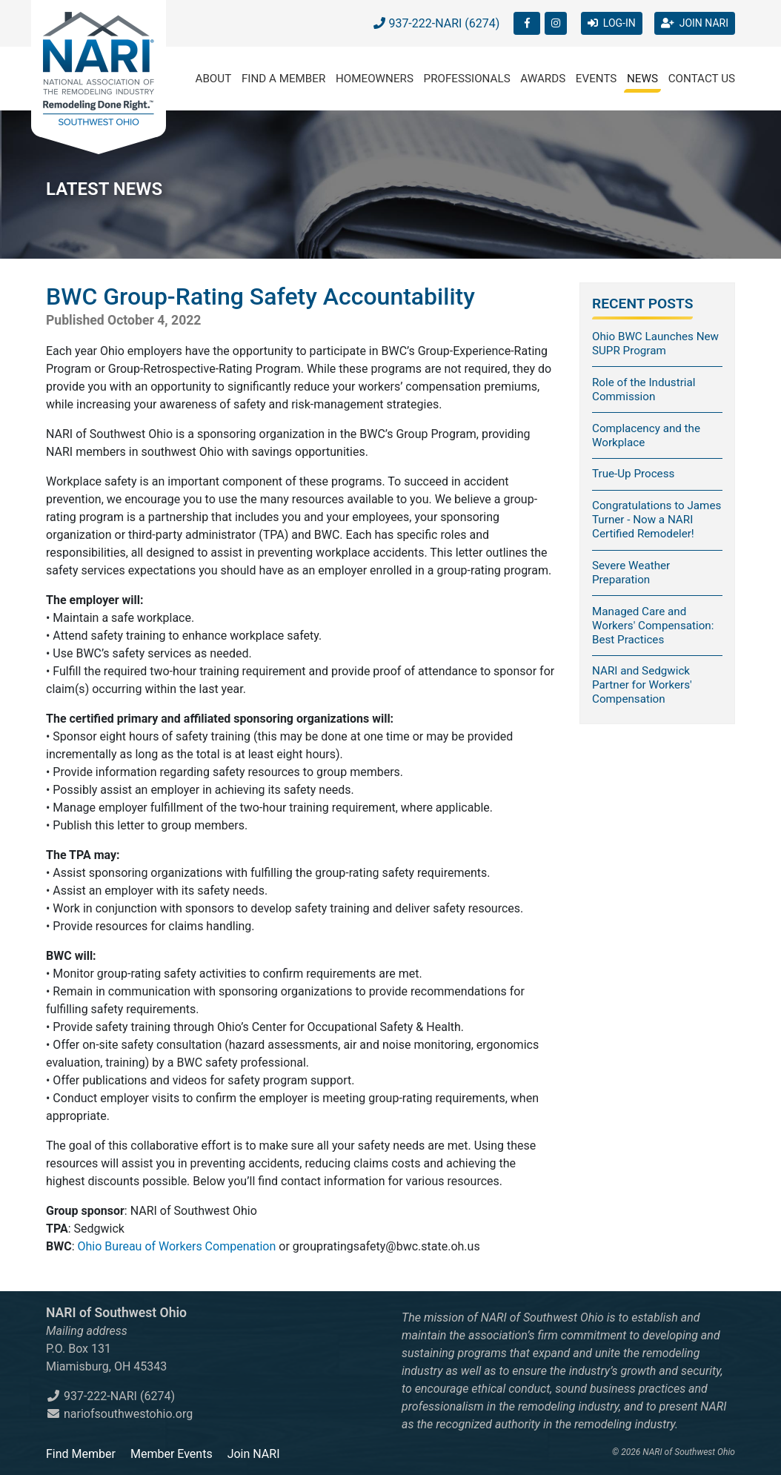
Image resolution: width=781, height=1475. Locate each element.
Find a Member (283, 78)
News (642, 78)
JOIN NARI (694, 23)
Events (596, 78)
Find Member (81, 1454)
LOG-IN (612, 23)
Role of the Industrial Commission (643, 389)
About (214, 78)
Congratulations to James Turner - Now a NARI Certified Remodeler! (656, 519)
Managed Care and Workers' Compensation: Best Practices (653, 625)
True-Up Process (633, 473)
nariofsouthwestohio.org (119, 1414)
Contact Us (701, 78)
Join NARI (253, 1454)
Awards (542, 78)
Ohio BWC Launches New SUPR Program (655, 343)
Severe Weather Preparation (631, 572)
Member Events (171, 1454)
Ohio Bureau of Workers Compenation (177, 1246)
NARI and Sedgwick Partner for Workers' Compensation (642, 685)
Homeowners (374, 78)
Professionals (467, 78)
